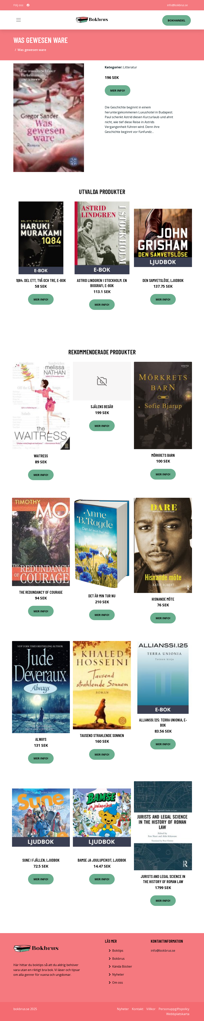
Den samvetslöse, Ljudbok (163, 280)
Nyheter (118, 974)
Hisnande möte (163, 599)
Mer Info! (117, 90)
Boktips (117, 950)
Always (40, 739)
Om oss (117, 982)
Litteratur (130, 67)
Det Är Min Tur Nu (101, 595)
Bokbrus (118, 958)
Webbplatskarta (177, 1014)
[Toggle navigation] (18, 20)
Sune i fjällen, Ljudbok (41, 860)
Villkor (151, 1009)
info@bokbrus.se (177, 5)
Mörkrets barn (163, 455)
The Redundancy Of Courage (41, 592)
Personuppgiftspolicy (174, 1009)
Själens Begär (102, 406)
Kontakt (137, 1009)
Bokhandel (176, 20)
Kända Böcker (122, 966)
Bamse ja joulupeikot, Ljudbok (102, 860)
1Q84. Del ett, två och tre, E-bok (41, 280)
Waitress (41, 455)
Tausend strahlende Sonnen (102, 735)
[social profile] (28, 5)
